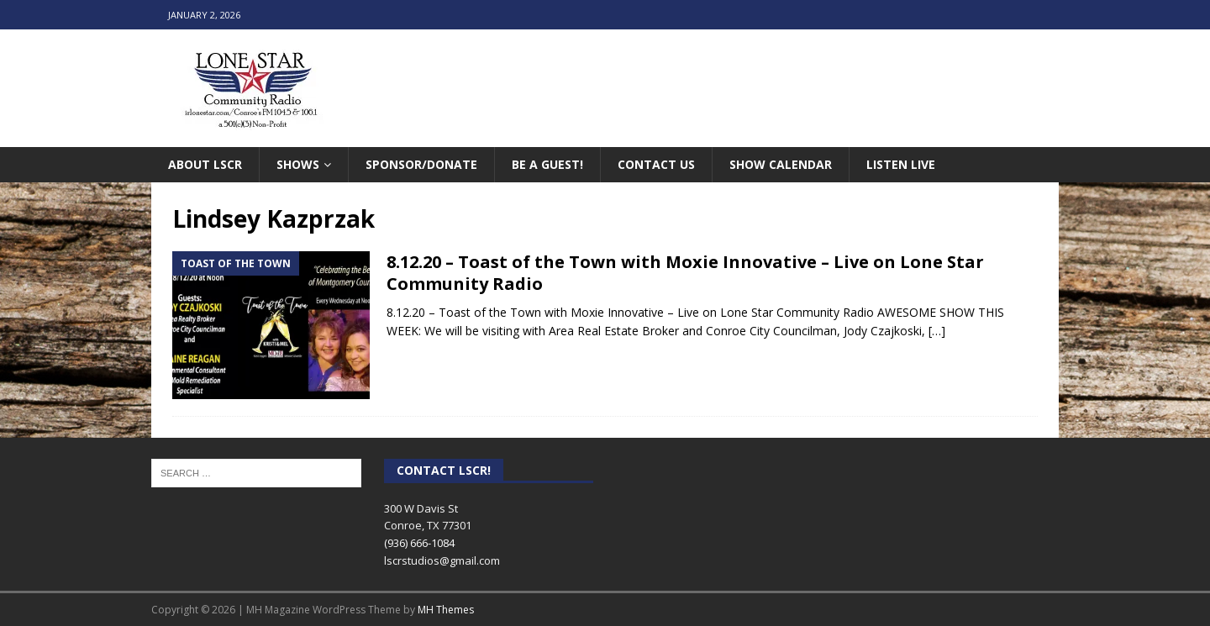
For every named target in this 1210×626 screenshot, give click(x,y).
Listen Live (900, 164)
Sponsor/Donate (421, 164)
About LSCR (205, 164)
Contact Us (656, 164)
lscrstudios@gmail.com (442, 560)
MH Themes (446, 609)
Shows (297, 164)
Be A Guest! (547, 164)
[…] (937, 331)
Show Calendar (780, 164)
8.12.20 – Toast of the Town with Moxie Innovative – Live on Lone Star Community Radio (685, 272)
